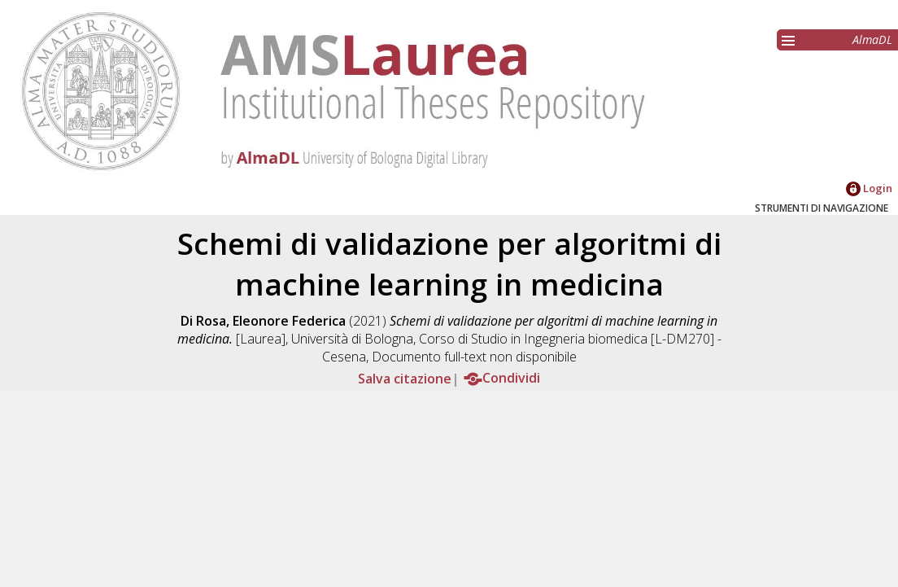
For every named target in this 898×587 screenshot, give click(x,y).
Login (869, 188)
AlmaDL (872, 39)
